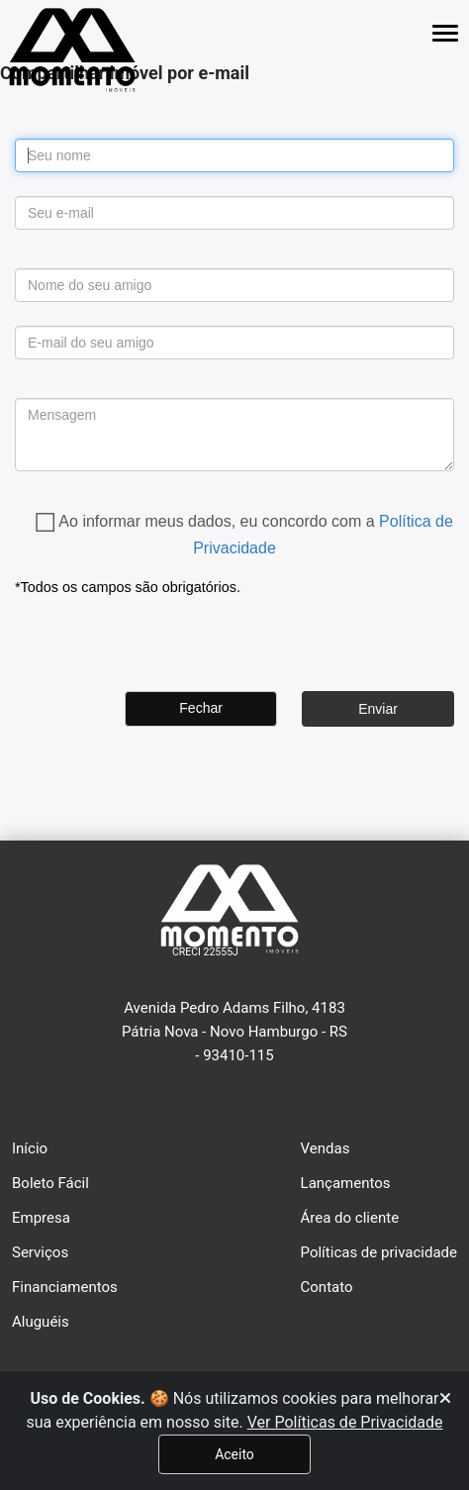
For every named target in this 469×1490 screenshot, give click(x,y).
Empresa (41, 1218)
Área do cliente (350, 1218)
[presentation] (165, 637)
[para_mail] (234, 342)
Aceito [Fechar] (234, 1454)
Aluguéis (40, 1322)
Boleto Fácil (50, 1183)
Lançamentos (346, 1183)
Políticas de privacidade (379, 1252)
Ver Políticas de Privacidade (345, 1422)
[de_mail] (234, 213)
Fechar (201, 708)
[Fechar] (445, 1399)
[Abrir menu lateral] (445, 33)
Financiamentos (65, 1287)
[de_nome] (234, 155)
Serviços (40, 1252)
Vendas (325, 1148)
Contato (327, 1287)
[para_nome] (234, 285)
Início (29, 1148)
